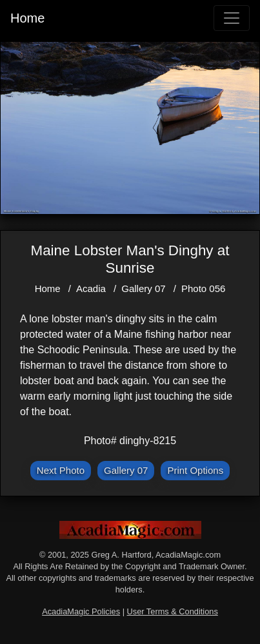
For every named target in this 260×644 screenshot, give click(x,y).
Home (27, 18)
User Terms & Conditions (172, 611)
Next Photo (61, 470)
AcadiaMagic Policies (81, 611)
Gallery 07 (143, 288)
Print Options (195, 470)
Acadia (91, 288)
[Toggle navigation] (232, 18)
